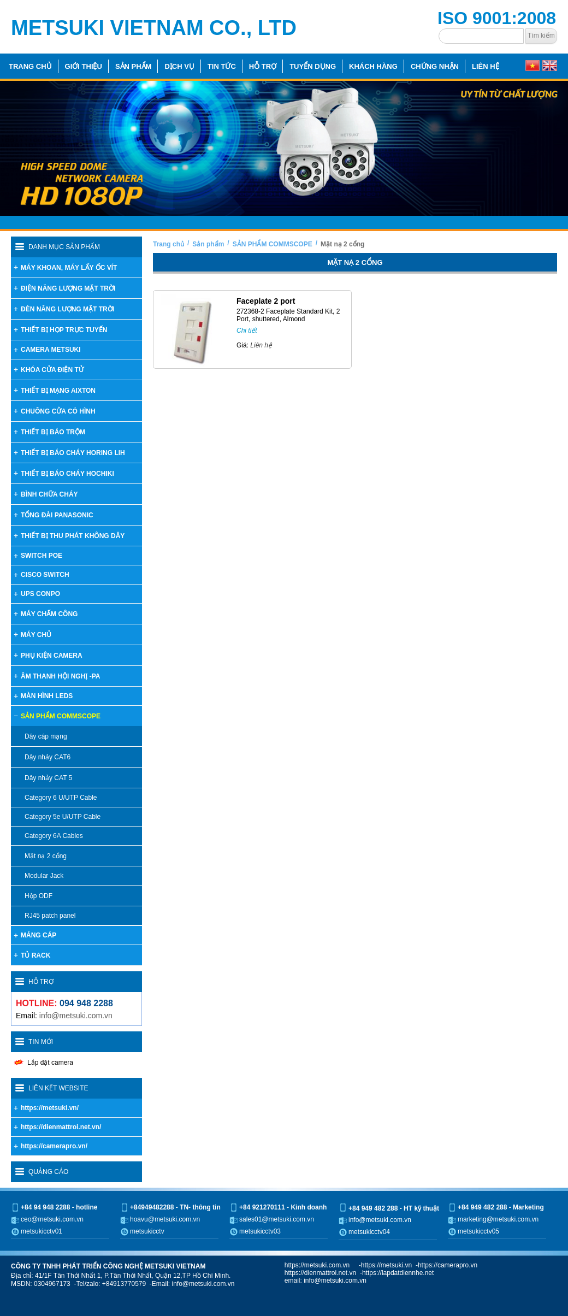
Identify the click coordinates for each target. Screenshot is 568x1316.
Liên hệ (485, 66)
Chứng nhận (435, 66)
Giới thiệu (83, 66)
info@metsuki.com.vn (76, 1015)
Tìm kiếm (541, 35)
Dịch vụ (179, 66)
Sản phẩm (133, 66)
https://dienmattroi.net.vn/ (61, 1127)
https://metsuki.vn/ (50, 1108)
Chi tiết (246, 330)
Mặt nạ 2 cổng (342, 244)
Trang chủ (30, 66)
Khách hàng (373, 66)
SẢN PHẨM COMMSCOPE (272, 244)
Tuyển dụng (312, 66)
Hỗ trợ (262, 66)
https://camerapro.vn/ (54, 1146)
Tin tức (222, 66)
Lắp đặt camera (50, 1062)
